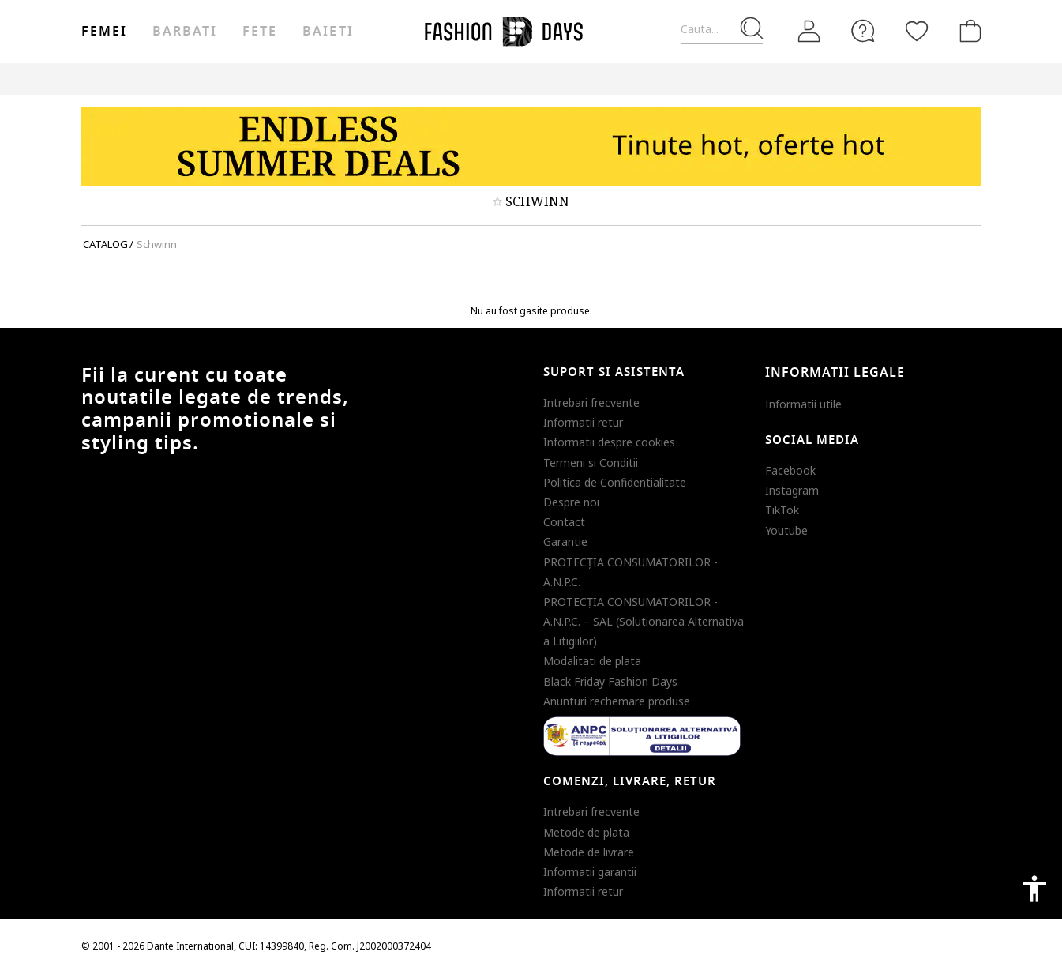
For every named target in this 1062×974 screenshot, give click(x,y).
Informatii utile (803, 404)
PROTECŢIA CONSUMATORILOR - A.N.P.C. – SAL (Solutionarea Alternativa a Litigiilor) (643, 621)
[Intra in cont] (809, 31)
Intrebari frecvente (591, 402)
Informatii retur (583, 422)
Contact (564, 521)
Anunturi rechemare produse (616, 701)
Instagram (792, 490)
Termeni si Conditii (590, 462)
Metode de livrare (588, 851)
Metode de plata (586, 832)
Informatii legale (835, 372)
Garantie (565, 541)
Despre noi (571, 502)
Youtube (786, 530)
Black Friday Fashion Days (610, 681)
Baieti (327, 31)
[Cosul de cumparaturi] (967, 31)
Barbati (184, 31)
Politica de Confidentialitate (614, 482)
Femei (104, 31)
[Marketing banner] (531, 146)
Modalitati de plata (592, 660)
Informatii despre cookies (609, 441)
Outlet (812, 78)
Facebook (790, 470)
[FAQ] (863, 31)
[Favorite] (916, 31)
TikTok (782, 509)
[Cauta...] (722, 29)
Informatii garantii (589, 871)
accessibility (1034, 888)
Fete (259, 31)
